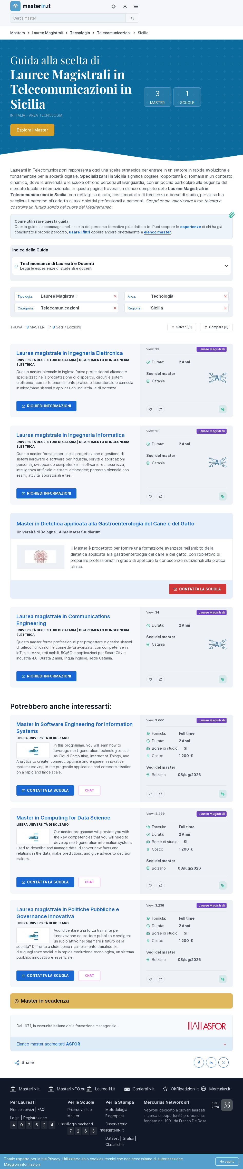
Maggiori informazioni (22, 1164)
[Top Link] (136, 6)
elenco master (157, 232)
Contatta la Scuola (45, 790)
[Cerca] (132, 18)
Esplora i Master (32, 130)
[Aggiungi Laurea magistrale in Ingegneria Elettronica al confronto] (161, 409)
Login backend (80, 1124)
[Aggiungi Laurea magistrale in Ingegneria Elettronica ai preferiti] (150, 409)
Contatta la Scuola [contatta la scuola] (197, 589)
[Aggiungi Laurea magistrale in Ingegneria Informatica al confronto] (161, 496)
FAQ (41, 1109)
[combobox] (69, 18)
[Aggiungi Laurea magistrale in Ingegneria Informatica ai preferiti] (150, 496)
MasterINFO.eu (71, 1088)
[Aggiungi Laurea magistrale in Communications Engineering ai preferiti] (150, 679)
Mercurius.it (219, 1088)
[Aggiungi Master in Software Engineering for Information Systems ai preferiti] (150, 794)
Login (15, 1118)
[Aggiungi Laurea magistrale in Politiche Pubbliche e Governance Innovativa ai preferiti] (150, 979)
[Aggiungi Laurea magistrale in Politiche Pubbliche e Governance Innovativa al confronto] (161, 979)
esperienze (190, 226)
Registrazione (35, 1118)
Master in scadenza (45, 1001)
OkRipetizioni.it (185, 1088)
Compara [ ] (216, 327)
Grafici (128, 1138)
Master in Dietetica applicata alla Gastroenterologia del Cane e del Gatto (105, 524)
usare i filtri (79, 232)
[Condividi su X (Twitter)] (223, 1062)
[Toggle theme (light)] (114, 6)
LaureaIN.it (105, 1088)
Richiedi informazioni (46, 406)
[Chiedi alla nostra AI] (89, 790)
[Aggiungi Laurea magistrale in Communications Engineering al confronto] (161, 679)
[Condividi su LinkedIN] (211, 1062)
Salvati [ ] (182, 327)
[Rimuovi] (115, 297)
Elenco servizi (22, 1109)
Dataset (112, 1138)
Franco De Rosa (192, 1121)
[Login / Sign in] (125, 6)
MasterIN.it (29, 1088)
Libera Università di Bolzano (42, 738)
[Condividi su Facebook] (199, 1062)
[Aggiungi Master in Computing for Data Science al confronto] (161, 885)
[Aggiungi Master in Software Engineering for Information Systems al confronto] (161, 794)
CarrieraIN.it (144, 1088)
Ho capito (227, 1161)
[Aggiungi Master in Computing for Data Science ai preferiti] (150, 885)
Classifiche (114, 1144)
